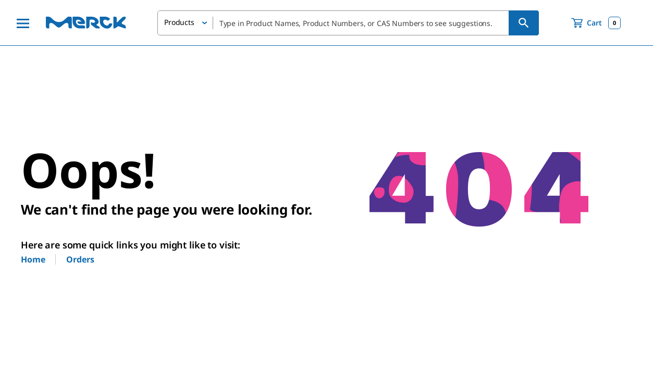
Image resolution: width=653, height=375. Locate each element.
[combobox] (348, 22)
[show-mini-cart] (596, 23)
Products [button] (179, 22)
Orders (80, 259)
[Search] (524, 22)
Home (33, 259)
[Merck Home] (86, 23)
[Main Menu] (23, 23)
